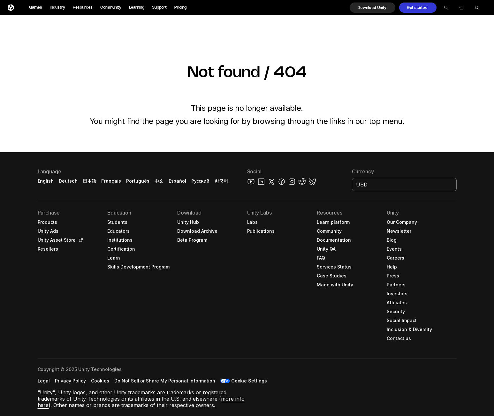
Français (111, 181)
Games (35, 7)
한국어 (221, 181)
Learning (136, 7)
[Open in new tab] (79, 240)
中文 (159, 181)
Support (159, 7)
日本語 (89, 181)
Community (110, 7)
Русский (200, 181)
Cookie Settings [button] (249, 380)
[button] (372, 8)
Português (137, 181)
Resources (83, 7)
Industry (57, 7)
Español (177, 181)
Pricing (180, 7)
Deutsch (68, 181)
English (46, 181)
